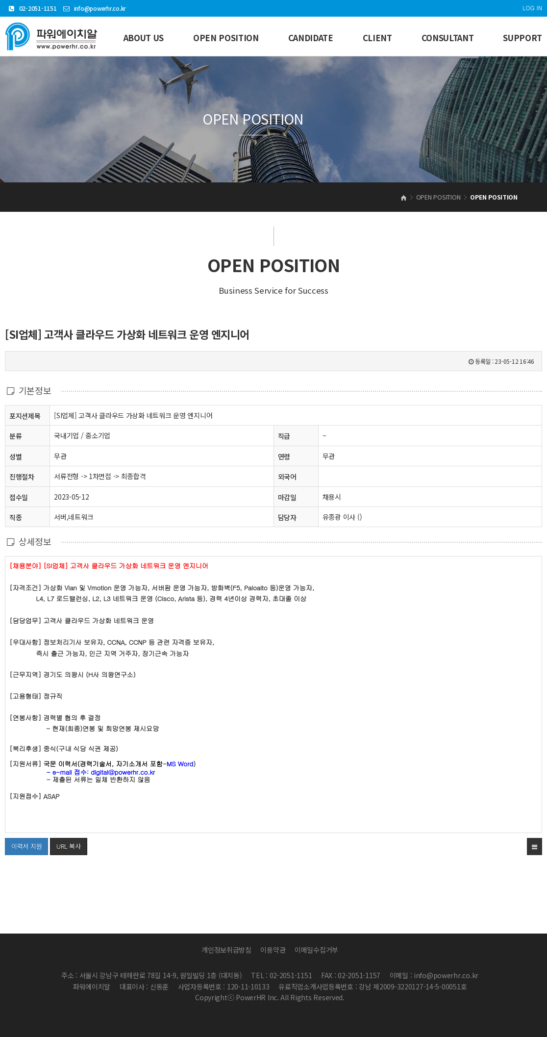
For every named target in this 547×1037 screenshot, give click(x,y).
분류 (15, 435)
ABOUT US (144, 38)
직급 (284, 436)
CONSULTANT (448, 38)
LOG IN (532, 7)
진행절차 (21, 476)
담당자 (287, 517)
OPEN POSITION (226, 38)
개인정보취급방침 (226, 950)
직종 (15, 517)
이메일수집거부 (316, 950)
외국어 (287, 476)
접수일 (18, 497)
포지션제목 (25, 415)
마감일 (287, 497)
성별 (15, 456)
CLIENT (377, 38)
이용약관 (272, 950)
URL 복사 (68, 846)
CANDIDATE (310, 38)
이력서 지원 (23, 844)
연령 (284, 456)
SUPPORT (522, 38)
